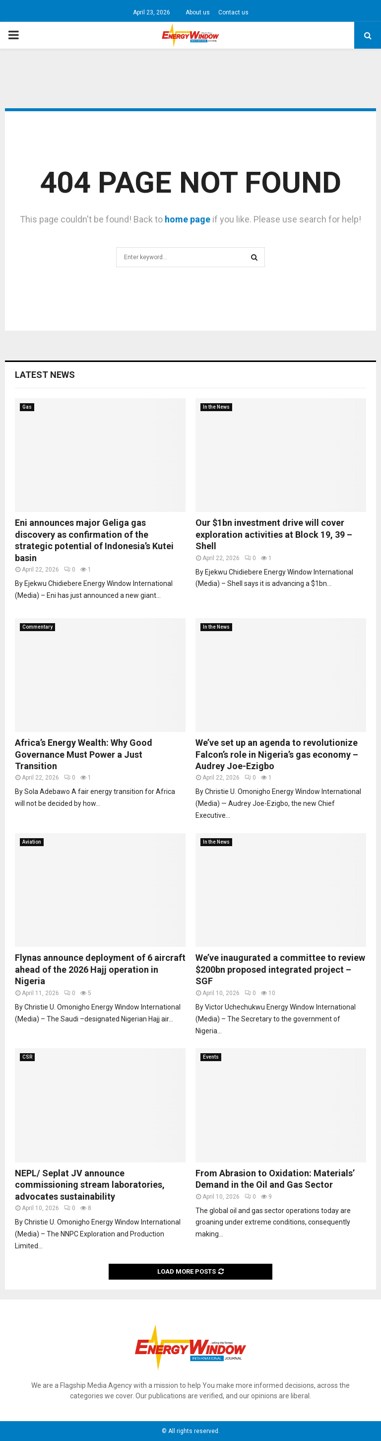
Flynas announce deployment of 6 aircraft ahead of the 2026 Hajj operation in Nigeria (100, 969)
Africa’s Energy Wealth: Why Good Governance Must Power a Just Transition (83, 754)
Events (211, 1057)
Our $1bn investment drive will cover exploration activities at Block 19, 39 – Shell (273, 534)
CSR (27, 1057)
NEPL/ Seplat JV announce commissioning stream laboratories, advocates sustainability (90, 1185)
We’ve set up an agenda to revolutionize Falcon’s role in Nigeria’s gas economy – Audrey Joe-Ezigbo (276, 754)
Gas (27, 407)
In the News (216, 407)
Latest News (45, 374)
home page (187, 219)
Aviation (31, 842)
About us (198, 12)
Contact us (233, 12)
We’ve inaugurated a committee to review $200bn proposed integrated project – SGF (280, 969)
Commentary (37, 627)
